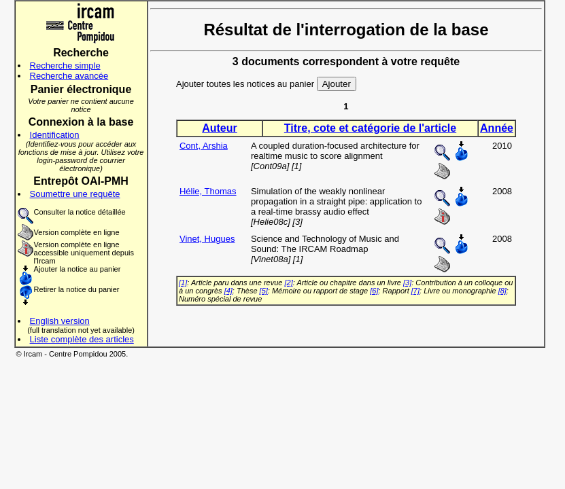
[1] (183, 282)
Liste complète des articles (82, 339)
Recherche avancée (69, 76)
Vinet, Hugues (207, 239)
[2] (289, 282)
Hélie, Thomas (208, 191)
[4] (228, 291)
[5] (264, 291)
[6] (374, 291)
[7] (415, 291)
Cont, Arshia (203, 146)
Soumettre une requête (75, 194)
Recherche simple (65, 65)
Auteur (219, 128)
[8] (502, 291)
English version (60, 321)
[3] (407, 282)
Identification (55, 135)
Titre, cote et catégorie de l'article (370, 128)
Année (496, 128)
